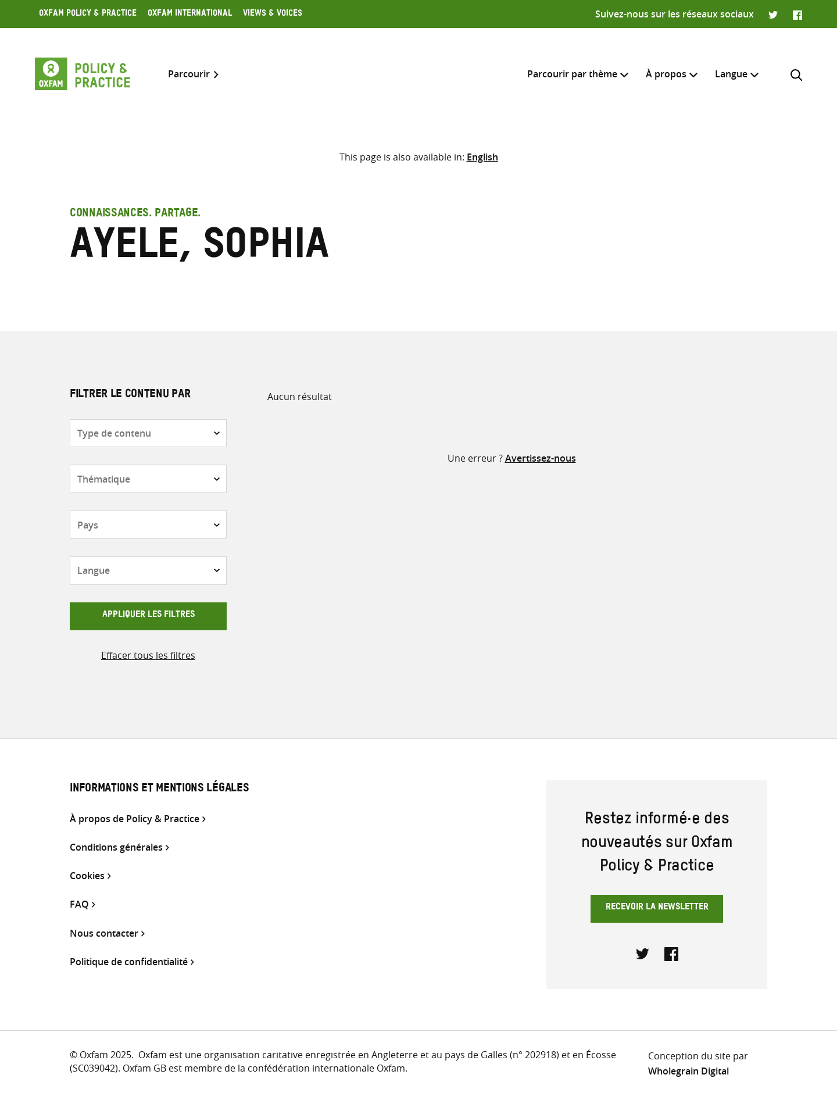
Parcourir (189, 74)
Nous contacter (104, 933)
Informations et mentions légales (159, 789)
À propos (666, 73)
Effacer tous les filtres (148, 655)
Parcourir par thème (572, 73)
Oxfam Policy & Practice (88, 14)
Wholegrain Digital (688, 1071)
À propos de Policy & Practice (134, 818)
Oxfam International (190, 14)
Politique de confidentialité (129, 962)
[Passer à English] (482, 157)
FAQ (79, 904)
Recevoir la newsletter (657, 908)
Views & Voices (272, 14)
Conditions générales (116, 847)
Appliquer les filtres (148, 615)
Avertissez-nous (540, 458)
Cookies (87, 875)
